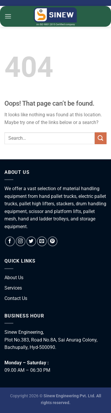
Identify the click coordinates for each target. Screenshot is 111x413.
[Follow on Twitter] (31, 241)
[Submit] (101, 138)
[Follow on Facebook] (10, 241)
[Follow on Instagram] (20, 241)
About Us (13, 277)
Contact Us (15, 298)
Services (13, 288)
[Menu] (8, 16)
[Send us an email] (42, 241)
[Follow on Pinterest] (52, 241)
